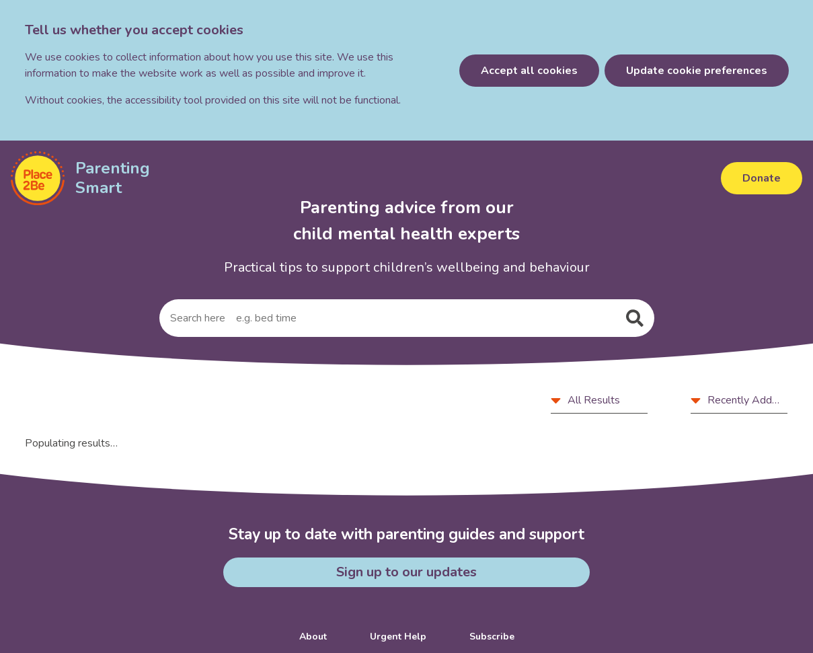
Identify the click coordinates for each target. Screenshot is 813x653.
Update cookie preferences (696, 70)
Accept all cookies (529, 70)
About (313, 636)
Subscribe (491, 636)
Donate (761, 178)
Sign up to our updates (406, 572)
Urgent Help (398, 636)
